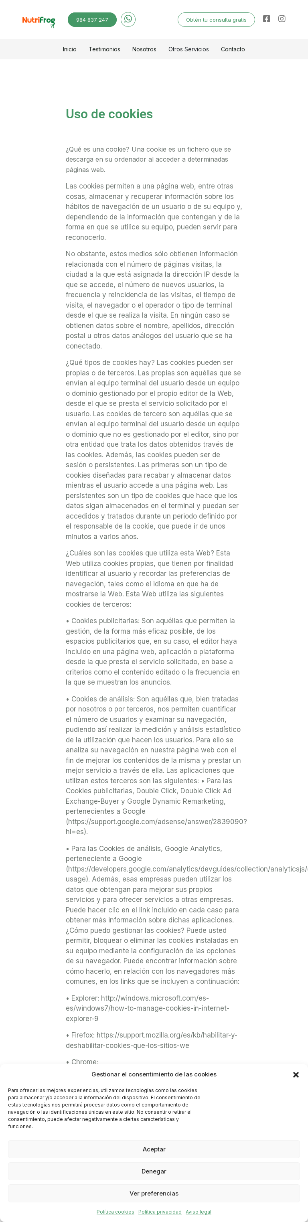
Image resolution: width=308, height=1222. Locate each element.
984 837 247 (92, 19)
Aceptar (154, 1149)
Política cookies (115, 1212)
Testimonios (104, 49)
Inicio (70, 49)
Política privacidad (160, 1212)
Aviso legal (198, 1212)
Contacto (233, 49)
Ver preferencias (154, 1193)
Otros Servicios (188, 49)
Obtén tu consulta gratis (216, 19)
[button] (296, 1074)
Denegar (154, 1171)
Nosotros (144, 49)
